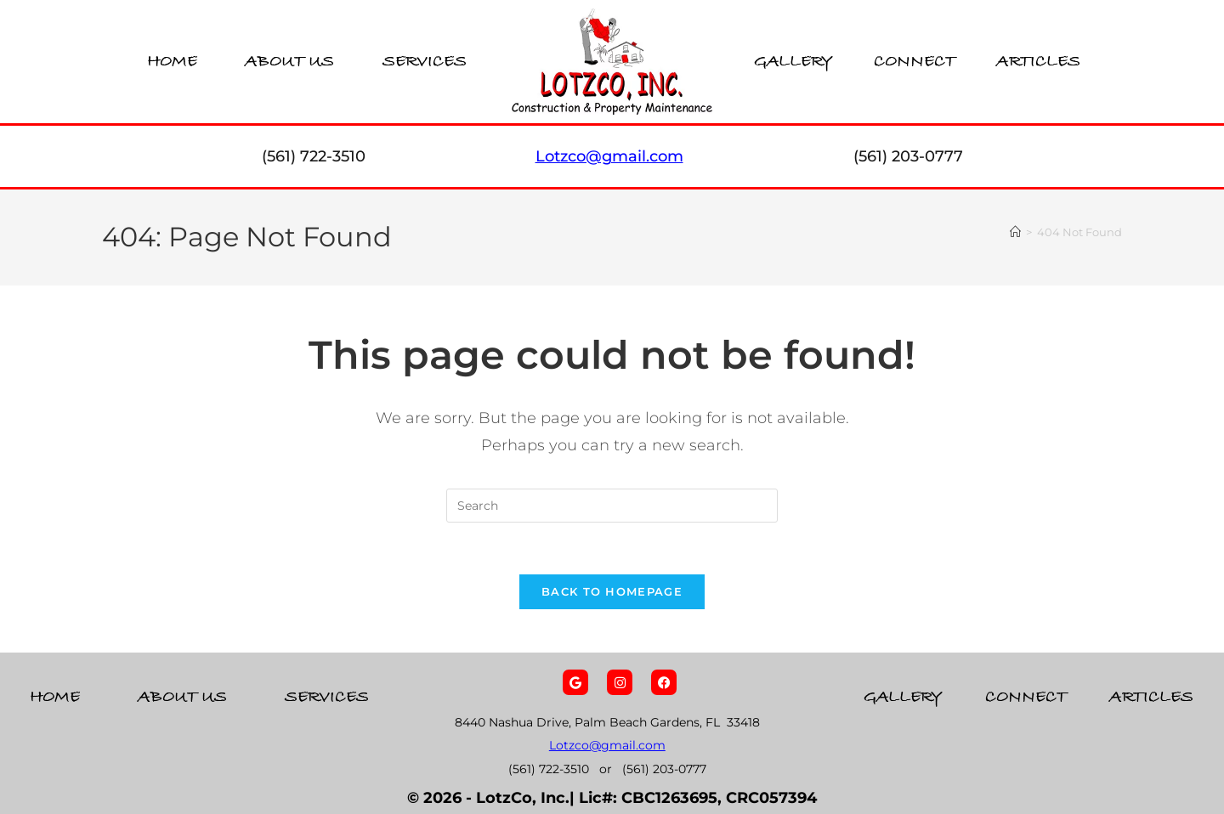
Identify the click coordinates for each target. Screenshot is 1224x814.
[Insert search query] (612, 506)
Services (424, 61)
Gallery (793, 61)
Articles (1038, 61)
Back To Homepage (612, 591)
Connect (914, 61)
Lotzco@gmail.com (607, 746)
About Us (289, 61)
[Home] (1015, 232)
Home (172, 61)
